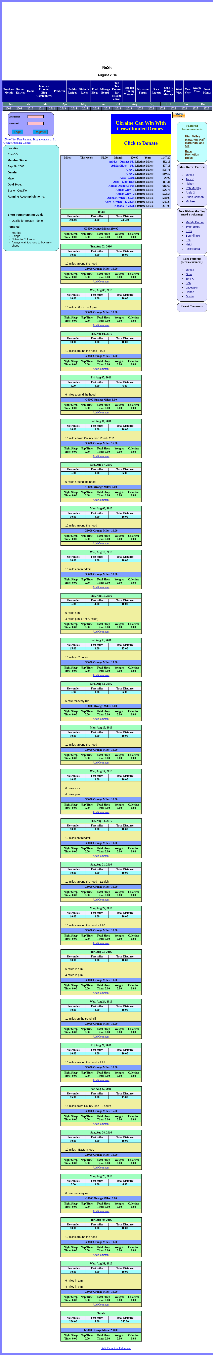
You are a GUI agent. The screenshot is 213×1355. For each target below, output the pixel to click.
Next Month (207, 91)
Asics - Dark (127, 177)
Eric (188, 240)
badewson (192, 287)
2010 (30, 108)
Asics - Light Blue (123, 181)
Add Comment (101, 281)
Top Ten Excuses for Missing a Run (116, 91)
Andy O (190, 192)
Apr (64, 104)
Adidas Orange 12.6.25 (120, 197)
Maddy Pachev (195, 222)
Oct (168, 104)
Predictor (59, 91)
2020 (140, 108)
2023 (173, 108)
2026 (206, 108)
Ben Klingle (193, 235)
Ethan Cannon (195, 197)
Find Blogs (94, 91)
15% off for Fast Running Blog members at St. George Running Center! (29, 141)
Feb (28, 104)
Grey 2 (130, 173)
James (190, 174)
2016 (96, 108)
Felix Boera (193, 248)
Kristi (189, 231)
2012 (52, 108)
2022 (162, 108)
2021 (151, 108)
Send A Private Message (168, 91)
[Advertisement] (107, 30)
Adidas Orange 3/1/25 (122, 185)
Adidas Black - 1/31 (122, 165)
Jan (11, 104)
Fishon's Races (84, 91)
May (84, 104)
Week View (179, 91)
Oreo (189, 274)
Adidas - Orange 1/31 (121, 161)
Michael (190, 201)
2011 (41, 108)
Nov (185, 104)
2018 (118, 108)
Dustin (190, 296)
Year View (188, 91)
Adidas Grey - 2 (125, 193)
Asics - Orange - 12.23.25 (120, 201)
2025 (195, 108)
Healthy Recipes (72, 91)
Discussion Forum (143, 91)
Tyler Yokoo (193, 226)
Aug (134, 104)
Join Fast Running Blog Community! (44, 91)
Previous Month (8, 91)
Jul (118, 104)
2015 (85, 108)
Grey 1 (130, 169)
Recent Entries (20, 91)
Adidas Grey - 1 (125, 189)
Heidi (189, 244)
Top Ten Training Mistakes (129, 91)
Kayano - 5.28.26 (124, 205)
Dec (203, 104)
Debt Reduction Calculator (116, 1348)
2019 (129, 108)
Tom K (190, 179)
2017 (107, 108)
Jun (102, 104)
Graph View (197, 90)
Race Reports (156, 91)
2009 (19, 108)
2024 (184, 108)
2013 (63, 108)
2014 (74, 108)
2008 (8, 108)
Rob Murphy (193, 188)
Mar (46, 104)
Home (30, 91)
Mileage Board (105, 91)
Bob (188, 283)
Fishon (190, 183)
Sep (152, 104)
